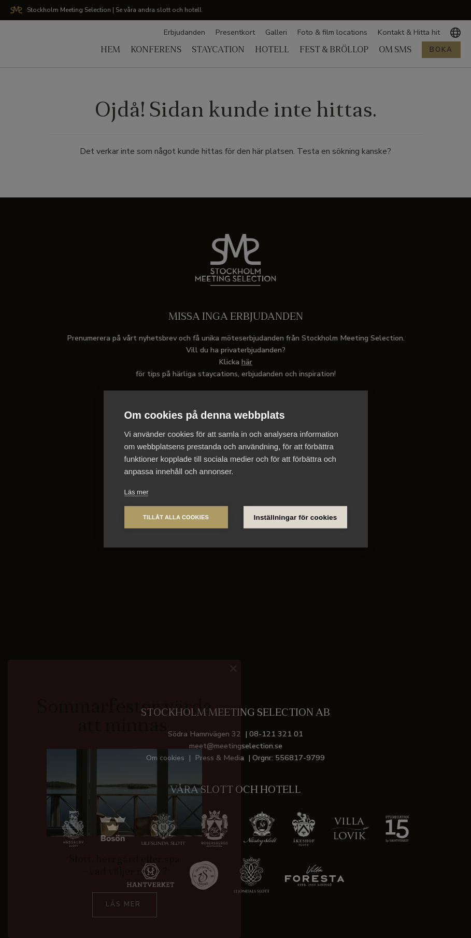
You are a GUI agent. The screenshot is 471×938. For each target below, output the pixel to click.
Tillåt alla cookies (176, 517)
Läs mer (136, 492)
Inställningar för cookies (295, 517)
